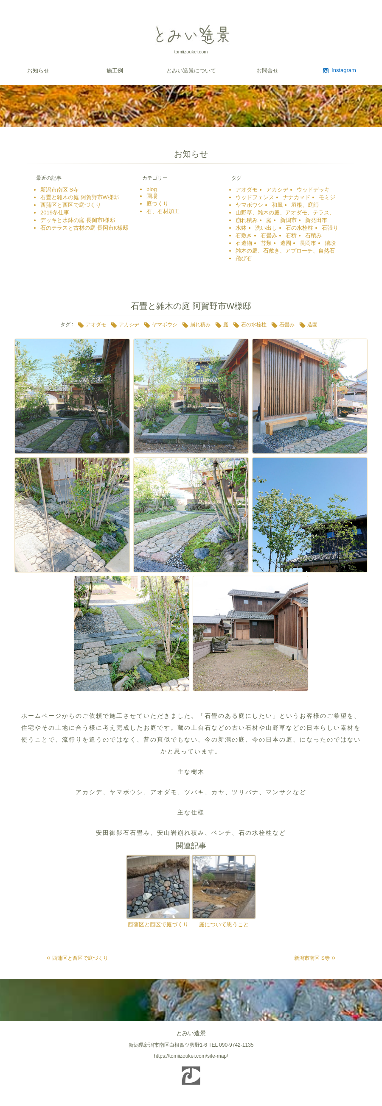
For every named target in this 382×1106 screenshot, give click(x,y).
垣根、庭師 (305, 205)
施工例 (115, 70)
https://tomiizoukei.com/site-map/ (191, 1056)
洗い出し (266, 228)
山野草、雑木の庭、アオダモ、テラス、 (285, 212)
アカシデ (277, 189)
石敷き (244, 235)
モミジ (327, 197)
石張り (330, 228)
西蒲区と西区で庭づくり (70, 205)
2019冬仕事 (54, 212)
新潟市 (288, 220)
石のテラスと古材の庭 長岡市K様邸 (84, 228)
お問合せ (267, 70)
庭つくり (157, 203)
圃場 (151, 196)
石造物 (244, 243)
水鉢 (241, 228)
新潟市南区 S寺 (59, 189)
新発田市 (316, 220)
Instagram (343, 70)
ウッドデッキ (313, 189)
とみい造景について (191, 70)
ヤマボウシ (249, 205)
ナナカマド (296, 197)
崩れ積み (247, 220)
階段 (330, 243)
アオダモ (247, 189)
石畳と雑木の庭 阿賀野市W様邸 (79, 197)
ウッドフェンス (255, 197)
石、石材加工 (165, 211)
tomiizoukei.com (191, 51)
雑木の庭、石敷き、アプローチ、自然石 (285, 250)
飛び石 (244, 258)
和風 (277, 205)
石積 (291, 235)
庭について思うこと (224, 924)
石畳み (269, 235)
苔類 (266, 243)
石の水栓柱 (299, 228)
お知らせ (38, 70)
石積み (313, 235)
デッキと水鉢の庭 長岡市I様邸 (77, 220)
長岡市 (308, 243)
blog (151, 189)
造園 (285, 243)
